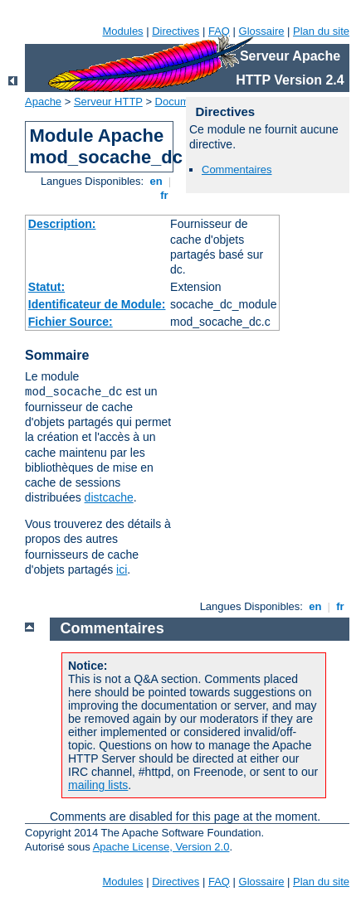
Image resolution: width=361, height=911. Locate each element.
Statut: (46, 286)
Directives (175, 31)
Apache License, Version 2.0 (161, 847)
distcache (109, 497)
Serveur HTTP (108, 101)
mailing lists (98, 785)
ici (121, 569)
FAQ (219, 31)
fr (165, 195)
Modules (122, 31)
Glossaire (262, 31)
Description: (62, 223)
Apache (43, 101)
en (156, 181)
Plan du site (321, 31)
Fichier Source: (70, 321)
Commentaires (237, 169)
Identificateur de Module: (97, 304)
